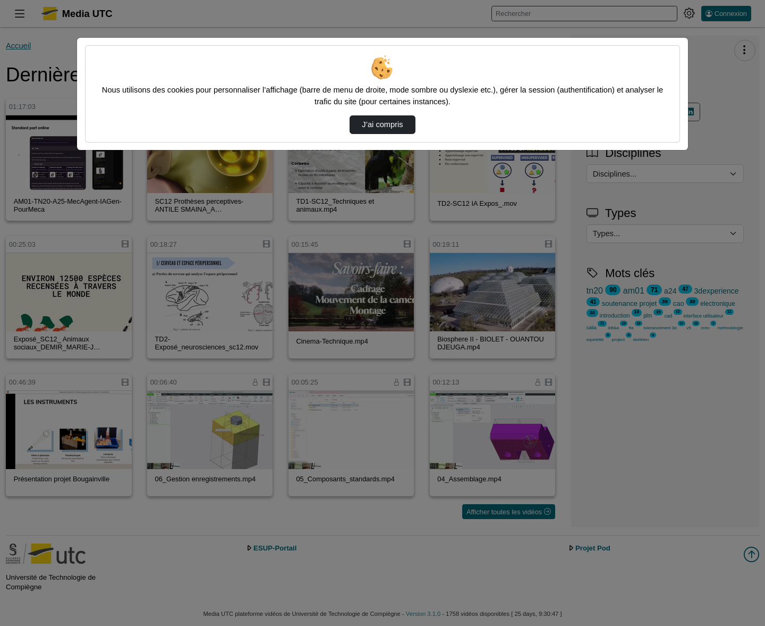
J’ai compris (382, 124)
